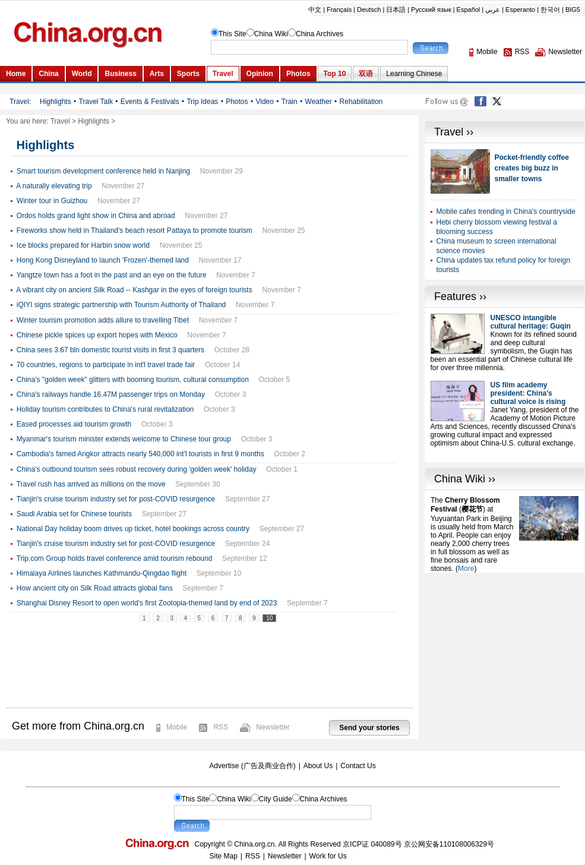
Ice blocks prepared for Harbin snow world (83, 245)
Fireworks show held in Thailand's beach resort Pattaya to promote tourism (134, 230)
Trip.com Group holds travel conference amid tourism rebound (115, 558)
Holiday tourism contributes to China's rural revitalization (105, 409)
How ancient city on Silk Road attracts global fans (95, 588)
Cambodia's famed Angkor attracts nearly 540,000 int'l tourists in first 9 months (140, 454)
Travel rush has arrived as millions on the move (91, 484)
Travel (60, 121)
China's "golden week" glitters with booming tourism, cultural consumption (133, 379)
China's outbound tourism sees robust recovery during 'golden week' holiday (137, 469)
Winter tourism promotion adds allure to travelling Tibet (103, 320)
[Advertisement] (505, 647)
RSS (220, 727)
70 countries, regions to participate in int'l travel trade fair (106, 365)
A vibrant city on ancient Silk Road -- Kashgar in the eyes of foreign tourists (134, 290)
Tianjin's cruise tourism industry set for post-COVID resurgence (116, 499)
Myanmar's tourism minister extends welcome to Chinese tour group (124, 439)
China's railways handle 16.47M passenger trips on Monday (111, 394)
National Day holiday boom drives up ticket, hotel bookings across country (133, 529)
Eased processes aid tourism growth (74, 424)
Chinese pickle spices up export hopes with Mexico (97, 335)
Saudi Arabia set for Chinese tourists (74, 514)
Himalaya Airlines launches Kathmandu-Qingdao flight (101, 573)
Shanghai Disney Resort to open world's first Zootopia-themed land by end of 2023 (147, 603)
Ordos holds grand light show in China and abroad (96, 215)
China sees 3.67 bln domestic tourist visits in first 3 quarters (110, 350)
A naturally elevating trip (53, 186)
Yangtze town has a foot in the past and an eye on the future (112, 275)
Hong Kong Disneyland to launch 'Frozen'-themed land (103, 260)
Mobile (176, 727)
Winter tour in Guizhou (52, 201)
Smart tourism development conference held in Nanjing (103, 171)
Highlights (93, 121)
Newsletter (273, 727)
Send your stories (369, 728)
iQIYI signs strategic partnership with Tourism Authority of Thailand (121, 305)
